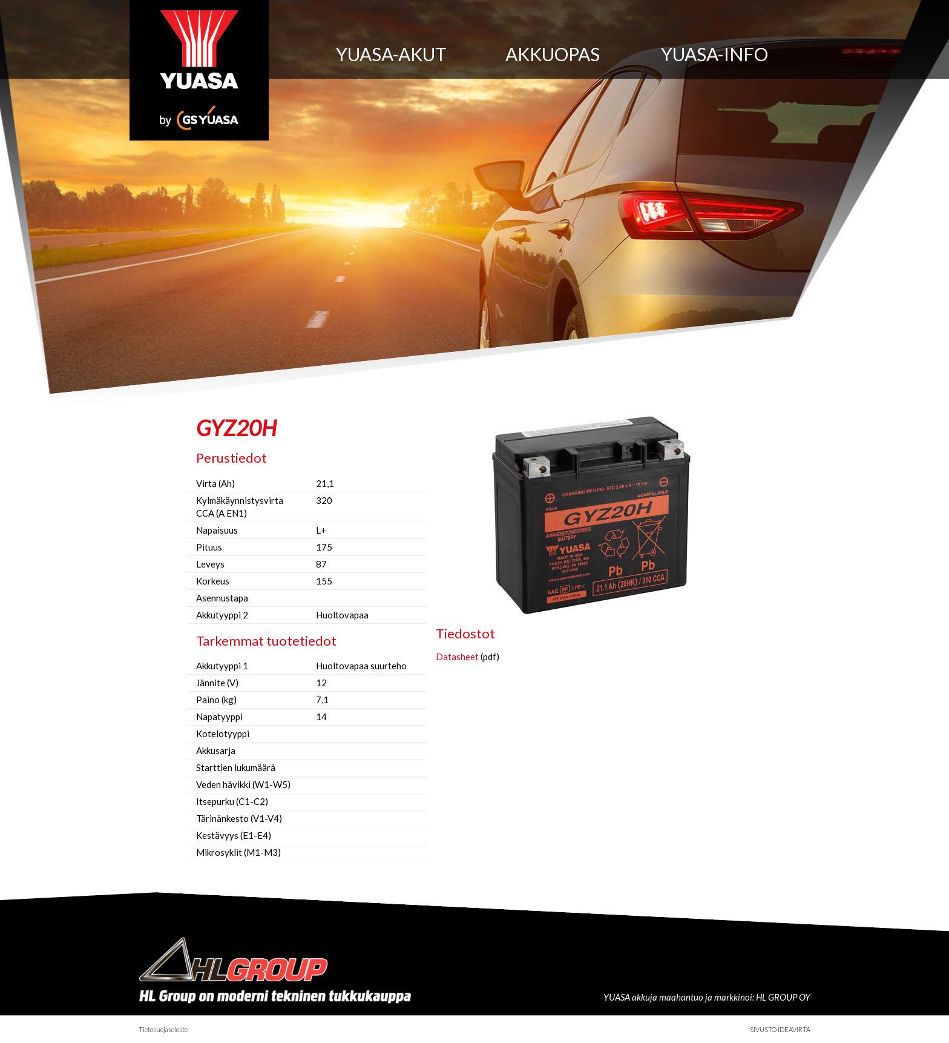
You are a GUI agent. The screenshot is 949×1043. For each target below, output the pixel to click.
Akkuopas (552, 54)
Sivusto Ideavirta (780, 1029)
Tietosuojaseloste (163, 1029)
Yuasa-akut (391, 54)
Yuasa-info (714, 54)
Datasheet (457, 656)
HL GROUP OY (783, 997)
